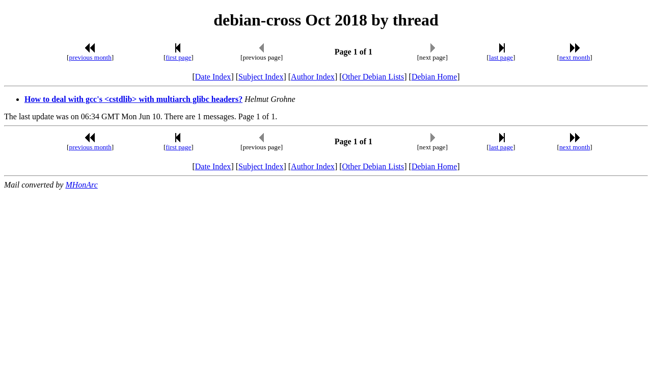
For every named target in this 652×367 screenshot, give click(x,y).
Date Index (213, 76)
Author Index (313, 76)
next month (574, 57)
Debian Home (434, 76)
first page (178, 57)
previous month (90, 57)
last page (501, 57)
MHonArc (81, 184)
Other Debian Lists (373, 76)
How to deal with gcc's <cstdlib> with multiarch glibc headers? (133, 99)
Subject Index (260, 76)
